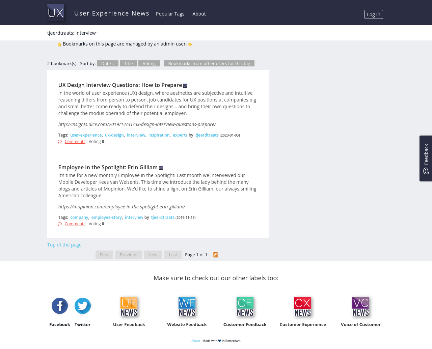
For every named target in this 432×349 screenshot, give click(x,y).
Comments (75, 141)
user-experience (86, 135)
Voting (149, 63)
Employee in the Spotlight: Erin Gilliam (108, 167)
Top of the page (64, 244)
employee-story (106, 217)
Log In (373, 14)
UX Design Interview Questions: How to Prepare (120, 85)
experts (180, 135)
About (199, 13)
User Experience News (112, 13)
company (79, 217)
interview (136, 135)
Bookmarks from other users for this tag (209, 63)
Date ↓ (107, 63)
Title (128, 63)
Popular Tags (170, 13)
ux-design (114, 135)
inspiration (159, 135)
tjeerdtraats (207, 135)
